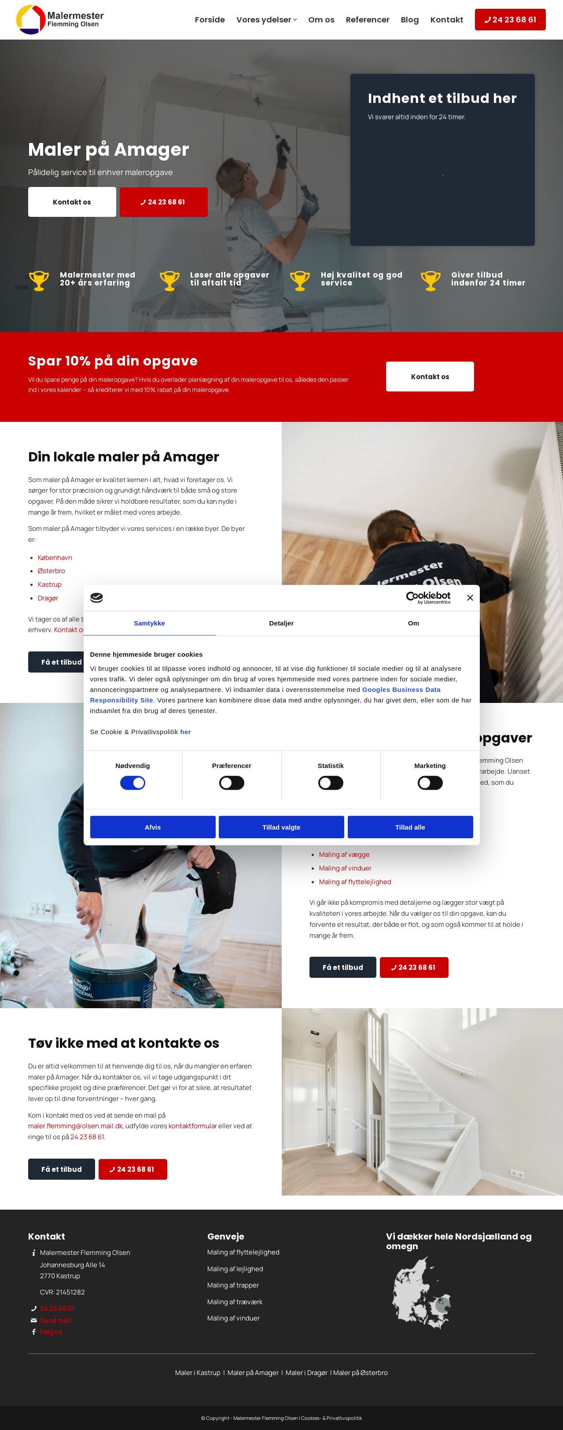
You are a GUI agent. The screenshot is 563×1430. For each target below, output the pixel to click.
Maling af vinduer (345, 868)
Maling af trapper (233, 1285)
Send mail (55, 1320)
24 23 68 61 (87, 1136)
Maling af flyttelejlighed (355, 881)
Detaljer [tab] (281, 623)
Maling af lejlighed (235, 1268)
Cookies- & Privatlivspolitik (331, 1418)
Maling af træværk (234, 1301)
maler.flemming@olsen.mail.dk (75, 1125)
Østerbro (51, 570)
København (55, 557)
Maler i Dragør (306, 1372)
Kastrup (50, 584)
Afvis (153, 827)
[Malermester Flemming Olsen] (60, 20)
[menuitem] (210, 20)
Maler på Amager (253, 1372)
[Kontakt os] (72, 202)
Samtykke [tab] (149, 623)
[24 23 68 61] (164, 202)
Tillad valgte (281, 827)
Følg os (51, 1331)
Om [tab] (413, 623)
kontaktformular (193, 1125)
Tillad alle (410, 827)
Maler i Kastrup (198, 1372)
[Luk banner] (470, 598)
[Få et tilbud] (61, 662)
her (185, 731)
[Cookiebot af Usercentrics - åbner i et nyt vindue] (412, 597)
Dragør (48, 598)
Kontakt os (70, 629)
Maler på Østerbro (360, 1372)
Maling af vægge (344, 854)
